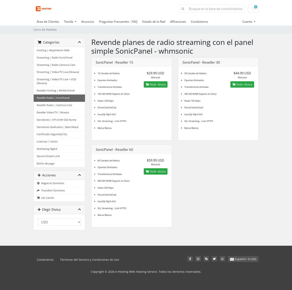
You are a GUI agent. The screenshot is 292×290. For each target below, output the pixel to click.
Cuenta (247, 22)
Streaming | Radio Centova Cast (56, 65)
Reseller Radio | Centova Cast (54, 105)
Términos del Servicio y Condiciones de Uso (89, 260)
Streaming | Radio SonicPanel (54, 57)
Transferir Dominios (51, 190)
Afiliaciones (178, 22)
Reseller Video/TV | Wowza (53, 112)
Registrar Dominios (50, 183)
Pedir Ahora (156, 84)
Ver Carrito (45, 198)
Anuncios (87, 22)
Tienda (69, 22)
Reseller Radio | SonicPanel (53, 98)
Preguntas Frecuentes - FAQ (118, 22)
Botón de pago (46, 163)
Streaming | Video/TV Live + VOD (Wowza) (56, 81)
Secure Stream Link (48, 156)
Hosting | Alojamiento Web (53, 50)
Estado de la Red (153, 22)
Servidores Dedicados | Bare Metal (57, 127)
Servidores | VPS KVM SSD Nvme (56, 120)
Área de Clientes (48, 22)
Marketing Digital (47, 149)
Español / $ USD (243, 259)
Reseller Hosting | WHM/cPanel (56, 90)
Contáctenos (199, 22)
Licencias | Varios (47, 141)
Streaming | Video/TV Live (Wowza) (58, 72)
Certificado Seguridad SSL (52, 134)
